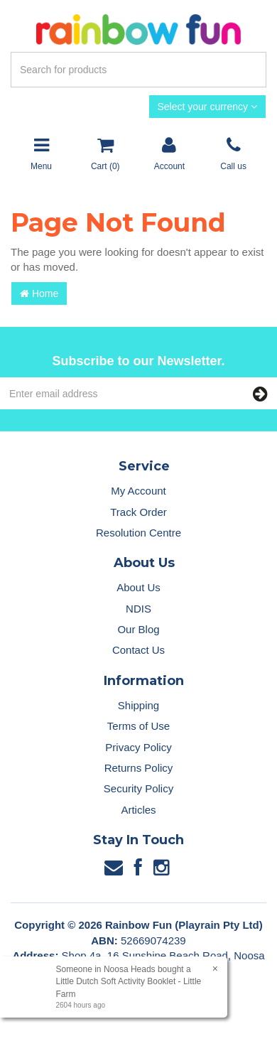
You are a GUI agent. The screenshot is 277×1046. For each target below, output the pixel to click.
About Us (138, 587)
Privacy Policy (138, 747)
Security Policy (138, 788)
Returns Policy (138, 768)
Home (39, 293)
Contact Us (138, 650)
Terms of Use (138, 726)
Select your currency (208, 106)
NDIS (138, 609)
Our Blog (138, 629)
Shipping (138, 705)
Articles (138, 810)
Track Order (138, 512)
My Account (138, 491)
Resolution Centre (138, 533)
